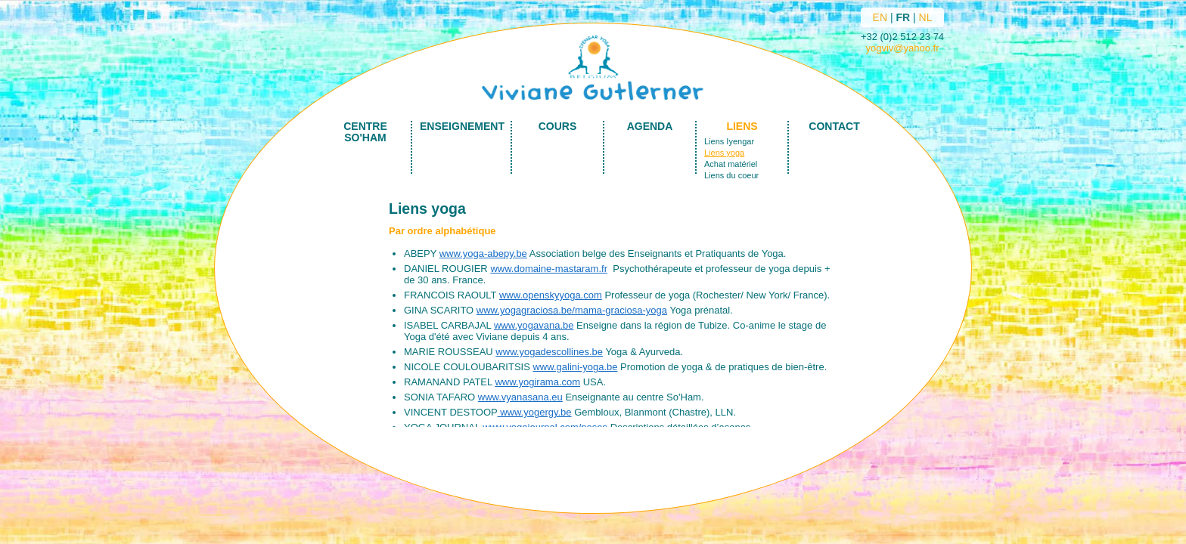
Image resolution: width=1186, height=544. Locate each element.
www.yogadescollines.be (549, 351)
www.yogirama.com (537, 382)
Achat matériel (730, 163)
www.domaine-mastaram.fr (548, 268)
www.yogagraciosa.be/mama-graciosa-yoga (572, 310)
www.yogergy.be (535, 412)
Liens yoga (724, 152)
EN (880, 17)
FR (903, 17)
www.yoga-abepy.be (483, 253)
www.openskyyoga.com (550, 295)
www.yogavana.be (534, 325)
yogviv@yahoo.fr (902, 48)
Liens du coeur (731, 175)
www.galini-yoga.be (574, 366)
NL (926, 17)
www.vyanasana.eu (520, 397)
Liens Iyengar (729, 141)
